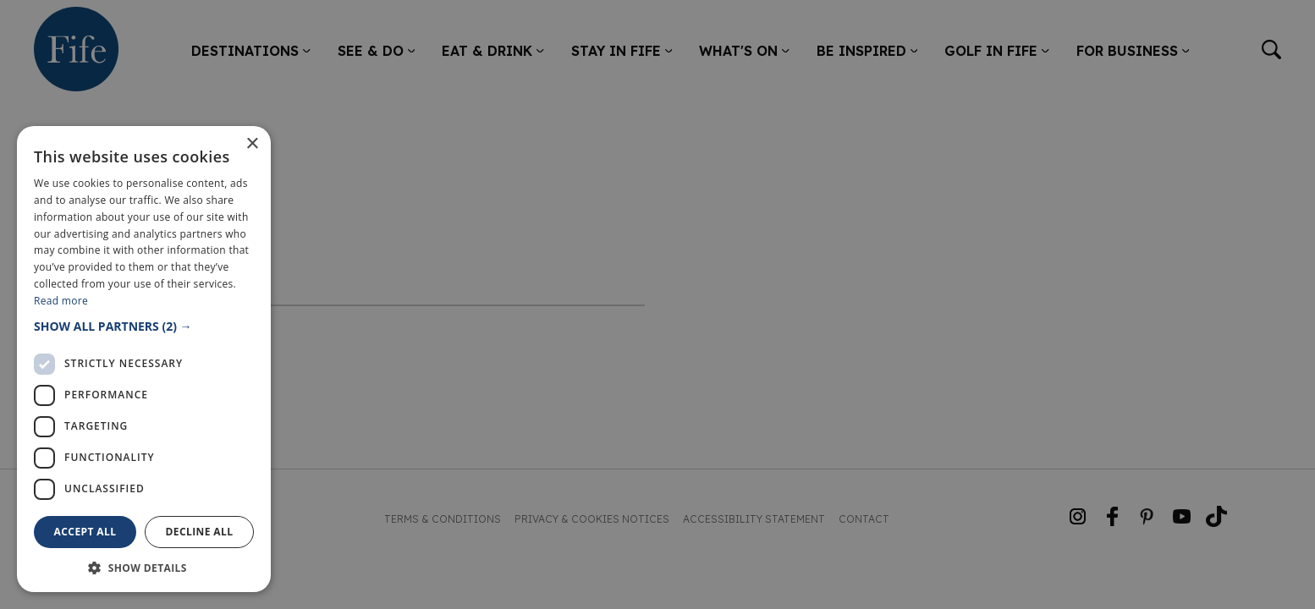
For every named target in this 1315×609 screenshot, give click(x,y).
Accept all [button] (85, 531)
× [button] (251, 144)
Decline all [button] (200, 531)
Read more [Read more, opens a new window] (61, 301)
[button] (144, 326)
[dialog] (657, 304)
